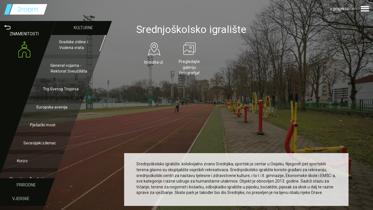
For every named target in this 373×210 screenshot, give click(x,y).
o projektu (339, 8)
